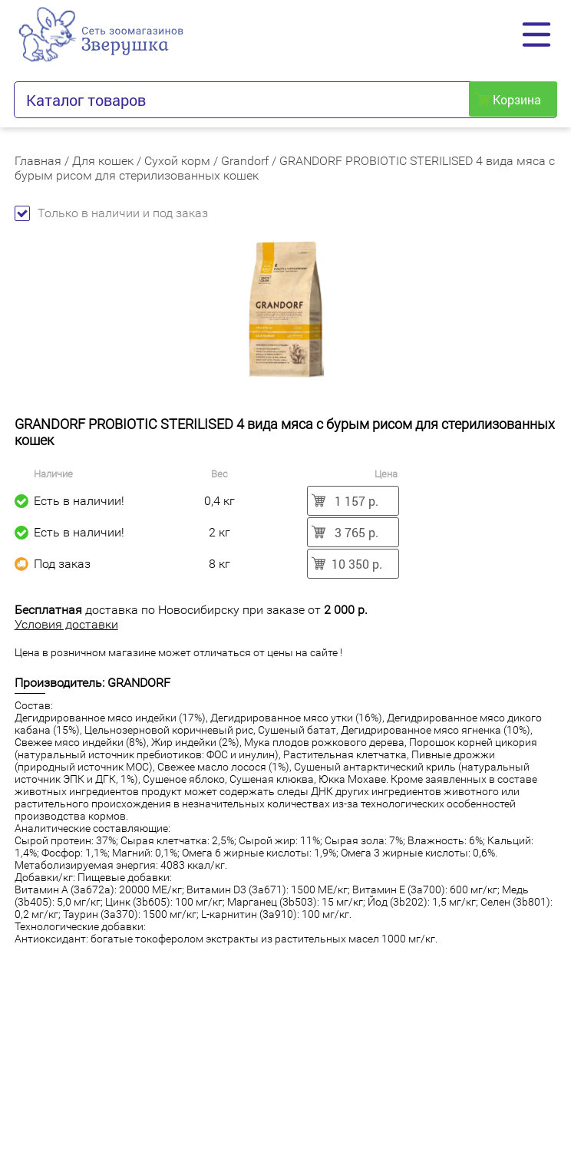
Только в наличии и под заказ (111, 213)
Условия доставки (66, 624)
